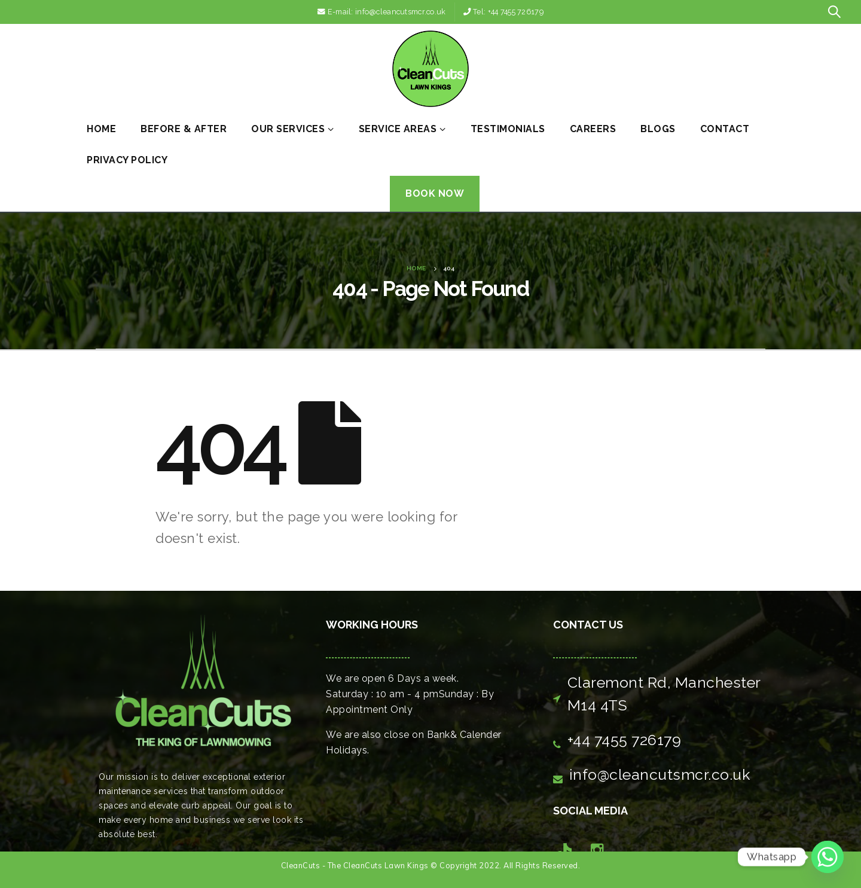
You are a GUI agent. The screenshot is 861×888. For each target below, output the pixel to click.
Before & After (184, 129)
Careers (593, 129)
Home (101, 129)
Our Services (288, 129)
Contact (725, 129)
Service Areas (398, 129)
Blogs (658, 129)
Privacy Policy (127, 160)
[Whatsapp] (827, 857)
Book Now (434, 193)
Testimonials (508, 129)
